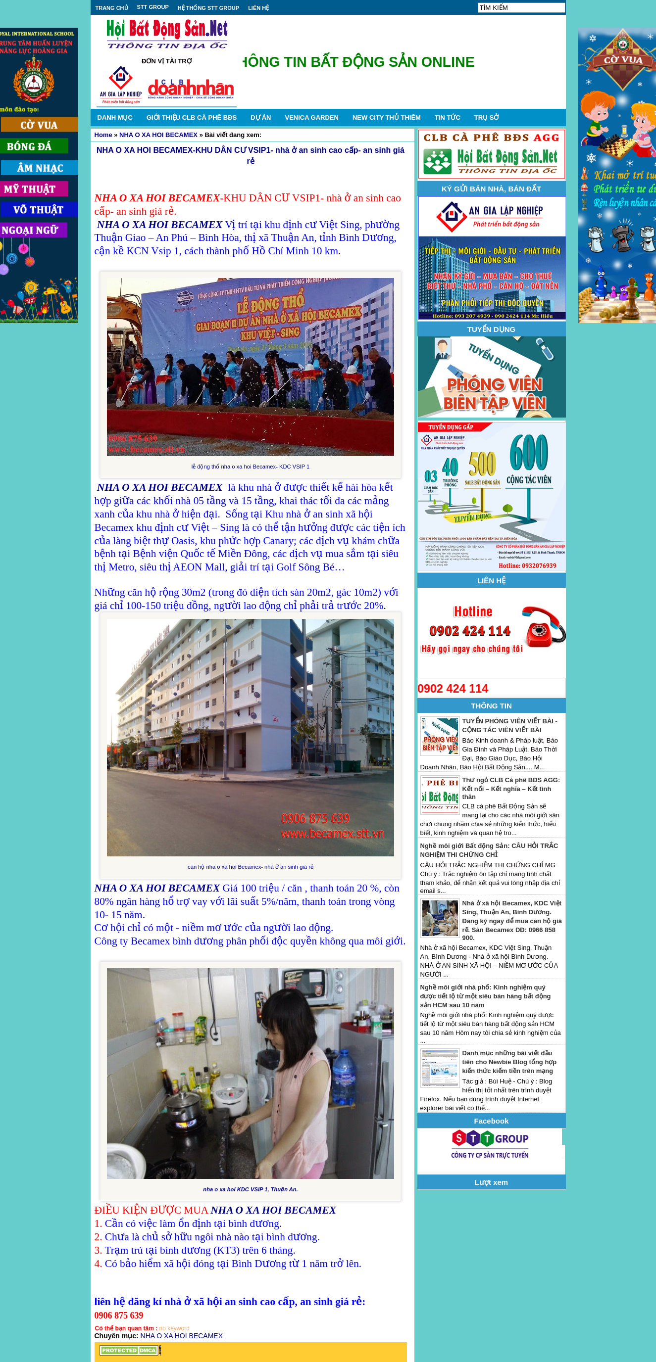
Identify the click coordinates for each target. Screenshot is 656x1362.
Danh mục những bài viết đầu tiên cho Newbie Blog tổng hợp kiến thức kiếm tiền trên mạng (509, 1062)
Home (103, 135)
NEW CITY (387, 117)
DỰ (261, 117)
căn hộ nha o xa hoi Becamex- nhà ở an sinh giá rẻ (250, 867)
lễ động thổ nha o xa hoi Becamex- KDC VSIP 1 (251, 467)
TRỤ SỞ (486, 117)
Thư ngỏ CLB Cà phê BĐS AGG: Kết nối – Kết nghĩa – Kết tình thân (511, 788)
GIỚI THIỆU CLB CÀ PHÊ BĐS (192, 117)
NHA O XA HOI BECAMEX (158, 135)
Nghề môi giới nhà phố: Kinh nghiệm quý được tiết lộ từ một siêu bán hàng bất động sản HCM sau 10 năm (485, 996)
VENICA (311, 117)
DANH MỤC (115, 117)
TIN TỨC (447, 117)
